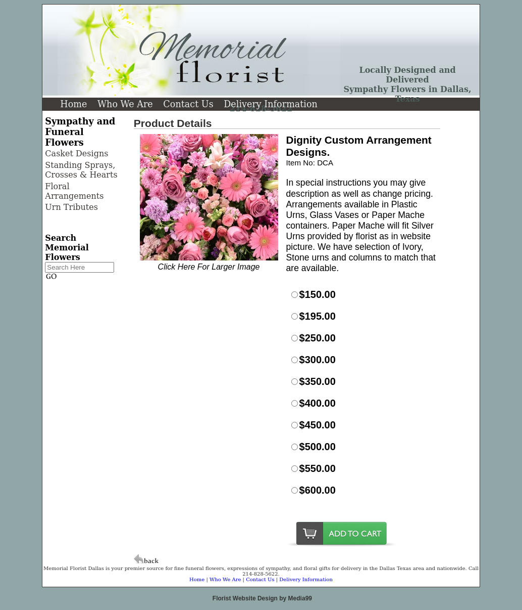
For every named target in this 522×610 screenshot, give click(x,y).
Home (73, 104)
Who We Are (125, 104)
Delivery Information (271, 104)
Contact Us (188, 104)
